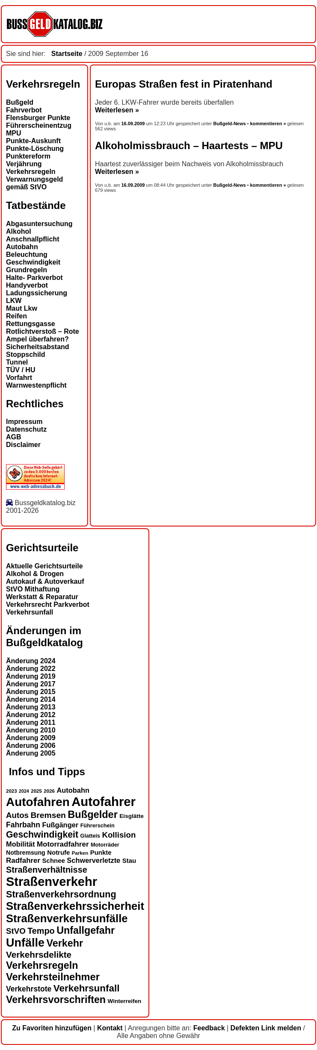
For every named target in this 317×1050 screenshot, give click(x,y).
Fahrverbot (24, 110)
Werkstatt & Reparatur (42, 596)
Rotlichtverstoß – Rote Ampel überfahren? (42, 335)
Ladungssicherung (36, 293)
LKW (13, 300)
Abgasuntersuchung (39, 223)
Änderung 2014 (31, 699)
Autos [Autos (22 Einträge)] (17, 815)
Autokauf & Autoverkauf (45, 581)
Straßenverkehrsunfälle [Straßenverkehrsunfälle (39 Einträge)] (67, 918)
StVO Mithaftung (32, 589)
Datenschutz (26, 429)
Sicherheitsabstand (37, 346)
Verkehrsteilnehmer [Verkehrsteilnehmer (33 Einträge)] (53, 976)
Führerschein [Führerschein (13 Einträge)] (97, 826)
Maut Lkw (21, 308)
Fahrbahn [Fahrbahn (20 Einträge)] (23, 825)
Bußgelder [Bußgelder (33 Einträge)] (93, 814)
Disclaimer (23, 444)
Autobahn (22, 246)
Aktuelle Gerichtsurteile (44, 566)
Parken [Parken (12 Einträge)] (80, 853)
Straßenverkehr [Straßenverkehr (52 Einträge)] (51, 881)
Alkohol (18, 231)
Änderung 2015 (31, 691)
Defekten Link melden (266, 1028)
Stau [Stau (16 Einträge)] (129, 860)
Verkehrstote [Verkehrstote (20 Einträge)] (28, 989)
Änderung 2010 (31, 730)
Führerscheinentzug (38, 125)
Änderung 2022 (31, 668)
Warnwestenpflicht (36, 385)
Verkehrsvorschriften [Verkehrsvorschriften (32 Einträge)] (56, 999)
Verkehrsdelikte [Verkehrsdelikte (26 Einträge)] (38, 954)
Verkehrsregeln (31, 171)
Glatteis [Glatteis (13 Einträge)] (90, 836)
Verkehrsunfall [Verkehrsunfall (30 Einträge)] (86, 988)
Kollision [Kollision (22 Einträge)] (119, 834)
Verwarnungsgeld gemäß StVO (34, 183)
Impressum (24, 421)
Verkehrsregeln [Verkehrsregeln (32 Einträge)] (42, 965)
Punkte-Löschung (35, 148)
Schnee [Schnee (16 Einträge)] (53, 860)
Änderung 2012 (31, 714)
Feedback (209, 1028)
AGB (13, 437)
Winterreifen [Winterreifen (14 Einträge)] (125, 1001)
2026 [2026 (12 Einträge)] (49, 791)
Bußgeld (19, 102)
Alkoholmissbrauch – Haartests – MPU (189, 145)
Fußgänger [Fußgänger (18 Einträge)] (60, 825)
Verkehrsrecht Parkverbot (47, 604)
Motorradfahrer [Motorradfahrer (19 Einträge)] (63, 844)
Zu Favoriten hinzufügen (52, 1028)
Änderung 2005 (31, 753)
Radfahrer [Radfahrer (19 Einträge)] (23, 860)
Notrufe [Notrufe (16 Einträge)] (58, 852)
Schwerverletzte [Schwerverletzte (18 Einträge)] (93, 860)
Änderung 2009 (31, 737)
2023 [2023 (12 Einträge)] (11, 791)
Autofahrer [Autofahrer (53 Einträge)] (103, 801)
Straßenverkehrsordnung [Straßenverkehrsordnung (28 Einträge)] (61, 894)
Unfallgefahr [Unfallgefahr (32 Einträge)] (85, 930)
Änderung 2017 (31, 684)
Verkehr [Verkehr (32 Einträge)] (65, 943)
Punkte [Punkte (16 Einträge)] (101, 852)
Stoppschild (25, 354)
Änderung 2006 (31, 745)
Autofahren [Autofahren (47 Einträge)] (38, 802)
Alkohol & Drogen (35, 573)
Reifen (16, 316)
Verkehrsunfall (29, 612)
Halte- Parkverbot (34, 277)
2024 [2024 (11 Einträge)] (24, 791)
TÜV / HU (20, 370)
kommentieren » (268, 123)
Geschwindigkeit (33, 262)
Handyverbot (27, 285)
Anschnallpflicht (32, 239)
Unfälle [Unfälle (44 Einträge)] (25, 942)
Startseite (67, 53)
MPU (13, 133)
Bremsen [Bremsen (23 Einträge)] (47, 815)
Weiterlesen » (117, 110)
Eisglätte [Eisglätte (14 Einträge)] (131, 816)
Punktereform (28, 156)
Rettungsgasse (30, 323)
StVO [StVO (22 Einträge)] (16, 930)
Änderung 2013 (31, 707)
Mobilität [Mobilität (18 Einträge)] (20, 844)
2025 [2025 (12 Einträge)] (36, 791)
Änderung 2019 (31, 676)
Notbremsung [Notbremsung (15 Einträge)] (25, 852)
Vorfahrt (19, 377)
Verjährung (24, 164)
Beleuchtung (26, 254)
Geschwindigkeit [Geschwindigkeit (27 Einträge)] (42, 834)
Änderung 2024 (31, 661)
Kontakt (110, 1028)
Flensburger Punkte (38, 117)
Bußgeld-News (229, 123)
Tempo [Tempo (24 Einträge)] (41, 930)
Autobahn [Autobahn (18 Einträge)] (72, 790)
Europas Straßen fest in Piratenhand (184, 84)
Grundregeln (26, 270)
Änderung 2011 (31, 722)
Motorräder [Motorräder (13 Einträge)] (105, 845)
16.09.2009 (133, 123)
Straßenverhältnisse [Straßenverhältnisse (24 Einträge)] (46, 869)
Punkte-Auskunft (33, 140)
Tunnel (17, 362)
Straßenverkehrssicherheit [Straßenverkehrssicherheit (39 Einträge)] (75, 906)
